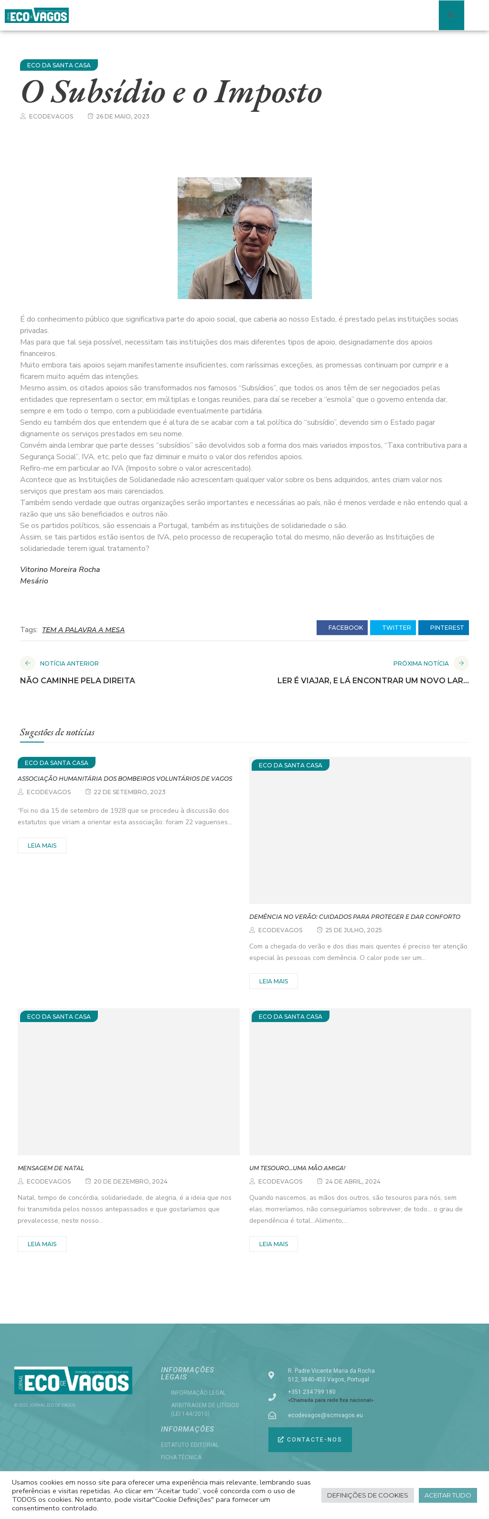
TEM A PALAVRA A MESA (83, 629)
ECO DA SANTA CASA (59, 65)
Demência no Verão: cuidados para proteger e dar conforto (354, 916)
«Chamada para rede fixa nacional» (330, 1400)
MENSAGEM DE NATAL (51, 1168)
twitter (393, 628)
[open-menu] (451, 15)
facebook (342, 628)
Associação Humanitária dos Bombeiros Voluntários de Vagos (125, 778)
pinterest (443, 628)
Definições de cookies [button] (367, 1495)
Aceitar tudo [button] (448, 1495)
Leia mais (42, 845)
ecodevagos (51, 116)
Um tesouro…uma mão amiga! (297, 1168)
